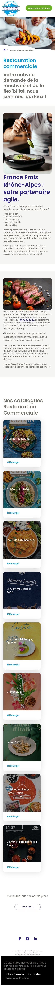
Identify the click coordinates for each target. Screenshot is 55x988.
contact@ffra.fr (35, 955)
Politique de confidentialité (17, 978)
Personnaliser (34, 974)
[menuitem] (38, 8)
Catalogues (27, 906)
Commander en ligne (39, 8)
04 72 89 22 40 (21, 955)
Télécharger (13, 462)
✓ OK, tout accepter (15, 974)
